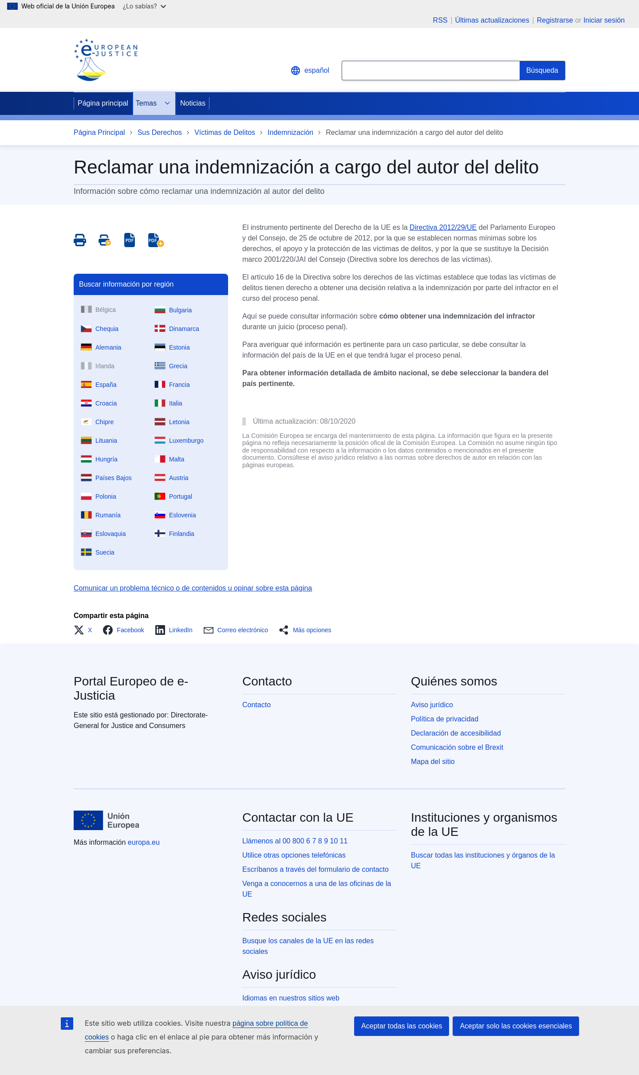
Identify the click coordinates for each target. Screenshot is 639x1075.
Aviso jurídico (432, 705)
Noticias (192, 103)
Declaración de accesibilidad (456, 733)
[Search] (542, 70)
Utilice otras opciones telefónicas (294, 855)
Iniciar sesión (604, 20)
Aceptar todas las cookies (401, 1026)
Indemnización (290, 132)
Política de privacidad (444, 719)
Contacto (256, 705)
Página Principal (99, 132)
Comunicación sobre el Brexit (457, 747)
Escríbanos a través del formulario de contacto (315, 869)
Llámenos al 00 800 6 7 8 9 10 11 (295, 841)
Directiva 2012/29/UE (443, 227)
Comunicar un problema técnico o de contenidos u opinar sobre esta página (193, 588)
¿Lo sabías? (144, 6)
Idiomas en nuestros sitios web (290, 998)
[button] (85, 630)
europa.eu (144, 842)
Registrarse (555, 20)
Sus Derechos (160, 132)
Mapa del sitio (433, 761)
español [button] (309, 70)
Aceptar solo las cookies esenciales (516, 1026)
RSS (440, 20)
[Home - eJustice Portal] (106, 60)
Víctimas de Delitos (224, 132)
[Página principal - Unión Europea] (106, 820)
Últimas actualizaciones (492, 20)
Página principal (103, 103)
